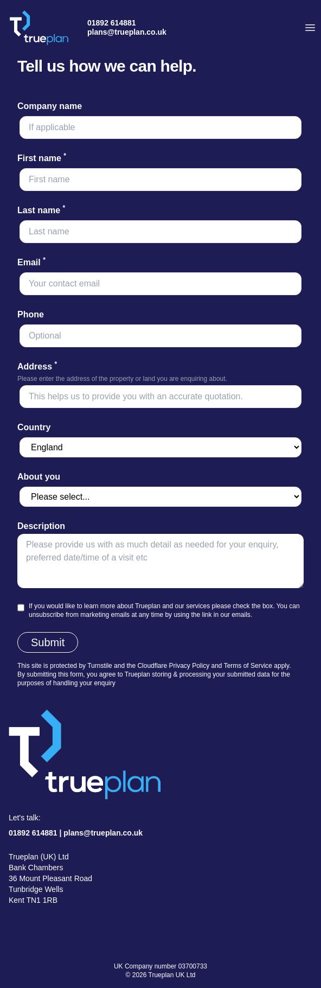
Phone (30, 314)
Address (37, 366)
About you (38, 476)
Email (31, 262)
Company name (49, 106)
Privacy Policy (189, 666)
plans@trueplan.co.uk (126, 32)
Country (33, 427)
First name (41, 158)
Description (41, 526)
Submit (48, 642)
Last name (41, 210)
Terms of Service (248, 666)
